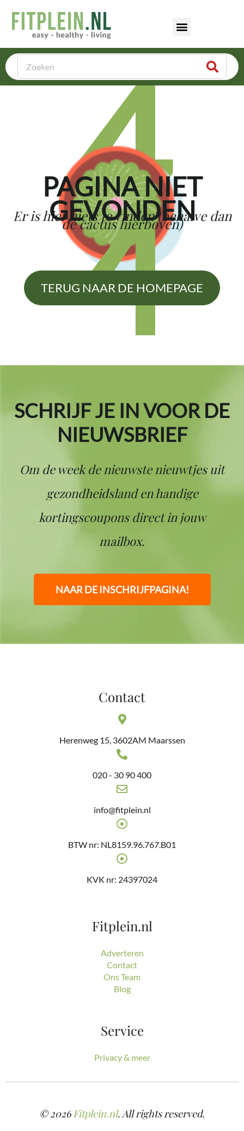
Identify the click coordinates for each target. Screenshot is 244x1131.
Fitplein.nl (95, 1113)
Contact (122, 965)
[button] (182, 27)
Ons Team (122, 977)
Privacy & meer (122, 1057)
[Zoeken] (213, 66)
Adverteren (122, 953)
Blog (122, 989)
